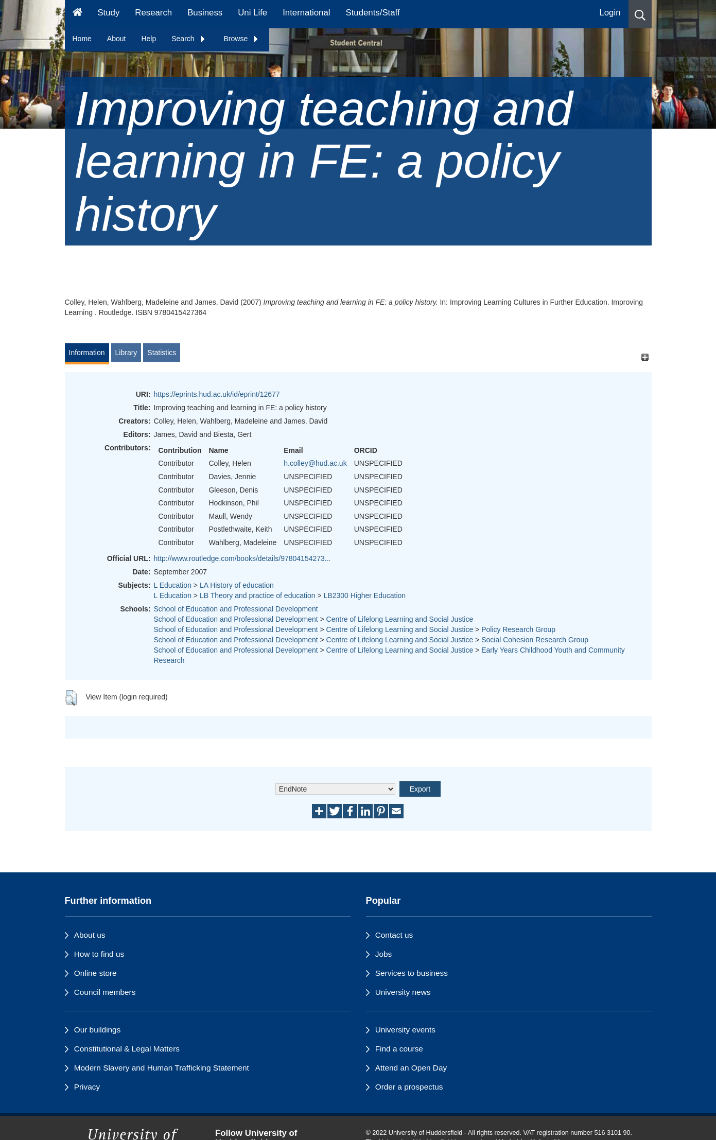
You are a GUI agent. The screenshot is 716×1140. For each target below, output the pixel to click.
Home (82, 38)
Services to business (411, 973)
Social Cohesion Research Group (534, 640)
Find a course (399, 1048)
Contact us (394, 935)
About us (90, 935)
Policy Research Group (518, 629)
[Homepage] (77, 14)
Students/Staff (373, 12)
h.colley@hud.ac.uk (315, 463)
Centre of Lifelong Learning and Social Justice (400, 619)
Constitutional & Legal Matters (127, 1048)
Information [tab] (87, 352)
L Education (172, 585)
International (306, 12)
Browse (241, 38)
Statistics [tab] (161, 352)
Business (204, 12)
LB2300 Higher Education (365, 595)
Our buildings (97, 1029)
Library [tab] (126, 352)
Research (153, 12)
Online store (95, 973)
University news (403, 992)
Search (188, 38)
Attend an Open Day (411, 1067)
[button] (640, 14)
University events (405, 1029)
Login (609, 12)
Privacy (87, 1086)
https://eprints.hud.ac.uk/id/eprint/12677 (217, 394)
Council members (105, 992)
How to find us (99, 954)
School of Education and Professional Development (236, 609)
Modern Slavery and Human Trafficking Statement (161, 1067)
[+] (645, 357)
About (116, 38)
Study (108, 12)
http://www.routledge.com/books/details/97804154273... (242, 558)
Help (148, 38)
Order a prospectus (409, 1086)
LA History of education (237, 585)
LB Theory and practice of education (258, 595)
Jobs (383, 954)
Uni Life (252, 12)
